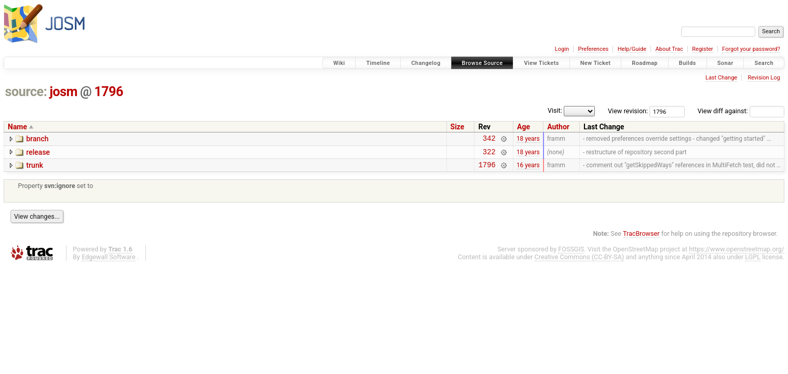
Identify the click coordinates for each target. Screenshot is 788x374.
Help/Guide (632, 49)
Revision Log (764, 77)
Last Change (721, 77)
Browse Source (482, 63)
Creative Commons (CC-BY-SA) (579, 261)
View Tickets (541, 63)
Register (702, 49)
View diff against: (741, 111)
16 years (528, 169)
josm (63, 91)
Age (523, 127)
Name (17, 127)
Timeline (378, 63)
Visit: (555, 110)
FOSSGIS (571, 254)
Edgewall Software (108, 261)
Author (558, 127)
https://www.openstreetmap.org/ (736, 254)
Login (562, 49)
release (38, 154)
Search (763, 63)
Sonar (725, 63)
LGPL (752, 261)
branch (37, 139)
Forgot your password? (751, 49)
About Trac (669, 49)
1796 (108, 91)
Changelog (425, 63)
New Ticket (595, 63)
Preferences (593, 49)
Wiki (339, 63)
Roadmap (645, 63)
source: (26, 91)
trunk (34, 168)
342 (489, 139)
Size (458, 127)
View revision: (628, 111)
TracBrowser (641, 238)
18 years (528, 139)
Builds (687, 63)
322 (489, 154)
